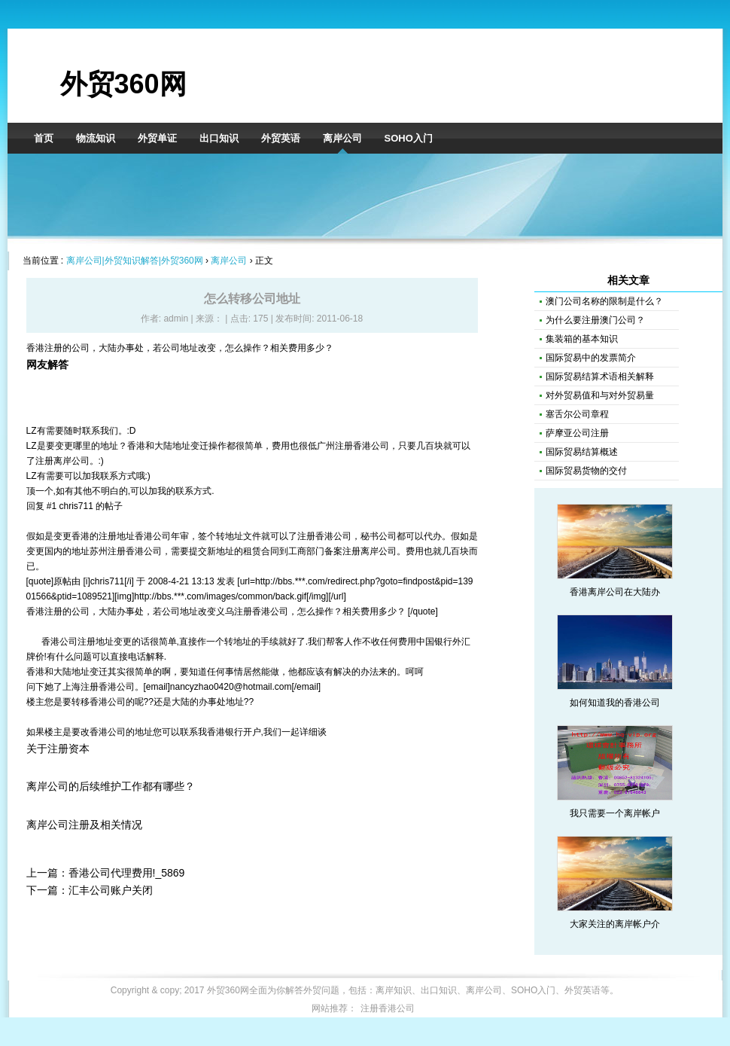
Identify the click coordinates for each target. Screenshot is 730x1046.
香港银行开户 (234, 732)
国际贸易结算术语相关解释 (600, 376)
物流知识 (95, 138)
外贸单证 (157, 138)
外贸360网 (123, 84)
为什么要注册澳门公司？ (595, 320)
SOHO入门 (409, 138)
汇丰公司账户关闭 (110, 890)
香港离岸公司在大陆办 (615, 592)
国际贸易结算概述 (582, 452)
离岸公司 (342, 138)
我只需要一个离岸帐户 (615, 813)
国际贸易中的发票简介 (591, 357)
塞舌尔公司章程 (577, 414)
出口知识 (219, 138)
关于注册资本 (58, 749)
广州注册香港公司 (353, 446)
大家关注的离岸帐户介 (615, 924)
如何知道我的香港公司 (615, 702)
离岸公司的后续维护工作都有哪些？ (110, 786)
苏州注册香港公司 (126, 551)
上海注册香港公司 (98, 687)
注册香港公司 (324, 536)
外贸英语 (280, 138)
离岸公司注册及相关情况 (84, 825)
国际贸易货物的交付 (586, 470)
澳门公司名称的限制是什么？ (604, 301)
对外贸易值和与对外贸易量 (600, 395)
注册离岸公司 (62, 461)
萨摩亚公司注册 (577, 433)
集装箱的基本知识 (582, 339)
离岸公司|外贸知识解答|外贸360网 (134, 260)
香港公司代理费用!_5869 (126, 873)
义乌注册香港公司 (252, 611)
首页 (43, 138)
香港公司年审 (162, 536)
